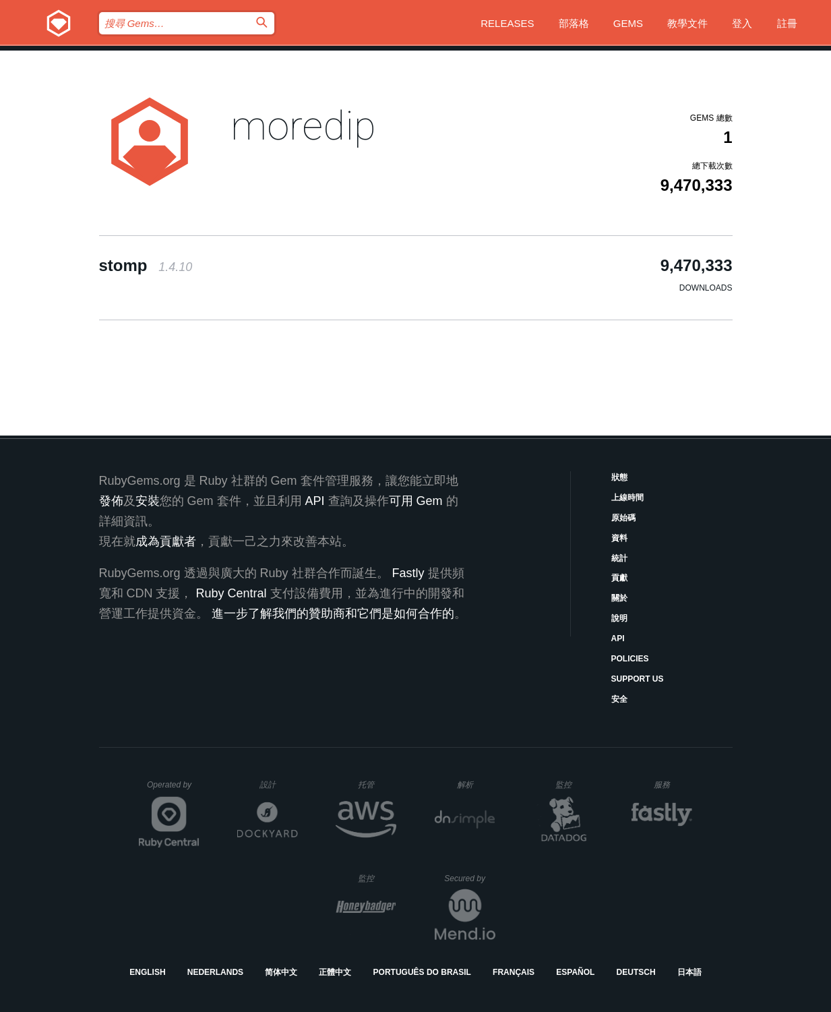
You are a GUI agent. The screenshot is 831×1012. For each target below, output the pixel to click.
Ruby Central (231, 593)
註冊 (787, 23)
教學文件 (687, 23)
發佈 (111, 501)
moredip (303, 126)
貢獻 (619, 578)
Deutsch (636, 972)
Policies (630, 658)
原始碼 (623, 518)
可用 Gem (416, 501)
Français (513, 972)
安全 (619, 699)
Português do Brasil (422, 972)
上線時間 (627, 497)
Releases (507, 23)
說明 (619, 618)
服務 (672, 784)
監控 (574, 784)
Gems (628, 23)
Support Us (637, 679)
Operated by (173, 789)
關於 (619, 598)
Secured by (469, 878)
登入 (742, 23)
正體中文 (335, 972)
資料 (619, 538)
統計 (619, 558)
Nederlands (215, 972)
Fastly (408, 573)
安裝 (147, 501)
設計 (278, 784)
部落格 (574, 23)
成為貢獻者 (165, 541)
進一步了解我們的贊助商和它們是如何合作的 (333, 613)
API (618, 638)
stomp (146, 265)
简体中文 (281, 972)
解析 (476, 784)
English (147, 972)
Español (575, 972)
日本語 (689, 972)
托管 (375, 784)
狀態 (619, 477)
